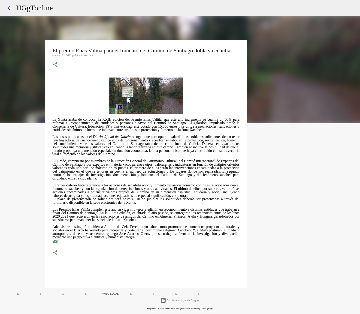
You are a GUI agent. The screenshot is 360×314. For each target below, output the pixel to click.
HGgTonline (34, 8)
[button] (55, 65)
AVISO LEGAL (110, 293)
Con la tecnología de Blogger (180, 300)
